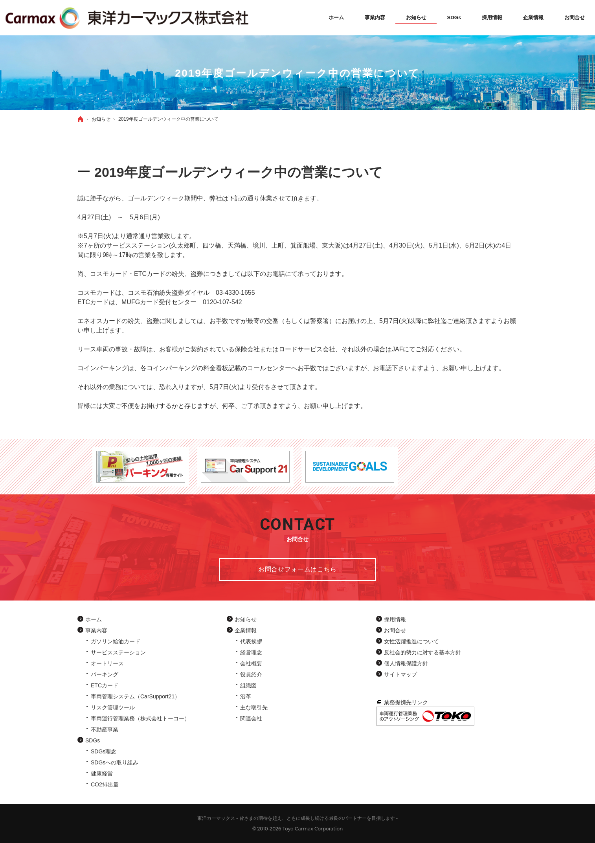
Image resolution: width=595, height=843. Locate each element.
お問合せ (395, 630)
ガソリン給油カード (115, 641)
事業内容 (96, 630)
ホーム (93, 619)
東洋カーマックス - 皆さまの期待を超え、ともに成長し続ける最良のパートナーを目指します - (297, 818)
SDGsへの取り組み (114, 762)
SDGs (92, 740)
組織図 (248, 685)
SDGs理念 (103, 751)
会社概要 (251, 663)
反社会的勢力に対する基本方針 (422, 652)
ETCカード (104, 685)
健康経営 (102, 773)
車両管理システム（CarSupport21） (135, 696)
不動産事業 (104, 729)
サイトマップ (400, 674)
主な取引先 (254, 707)
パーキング (104, 674)
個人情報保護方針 (406, 663)
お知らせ (246, 619)
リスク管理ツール (113, 707)
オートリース (107, 663)
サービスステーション (118, 652)
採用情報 (395, 619)
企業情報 (246, 630)
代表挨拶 (251, 641)
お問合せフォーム (297, 569)
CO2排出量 (105, 784)
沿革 (245, 696)
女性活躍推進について (411, 641)
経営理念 (251, 652)
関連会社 (251, 718)
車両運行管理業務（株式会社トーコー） (140, 718)
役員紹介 (251, 674)
